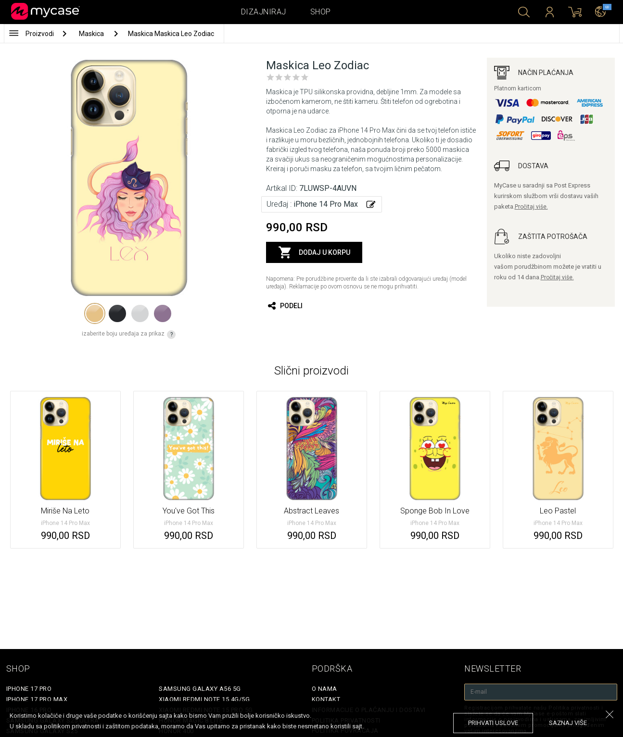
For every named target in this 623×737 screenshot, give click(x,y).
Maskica (92, 33)
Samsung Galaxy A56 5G (200, 688)
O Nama (324, 688)
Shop (320, 11)
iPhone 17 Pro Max (37, 699)
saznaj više (568, 722)
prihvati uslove (493, 722)
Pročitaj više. (531, 206)
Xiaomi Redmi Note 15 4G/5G (204, 699)
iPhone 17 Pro (29, 688)
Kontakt (326, 699)
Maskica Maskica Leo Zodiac (171, 33)
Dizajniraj (263, 11)
